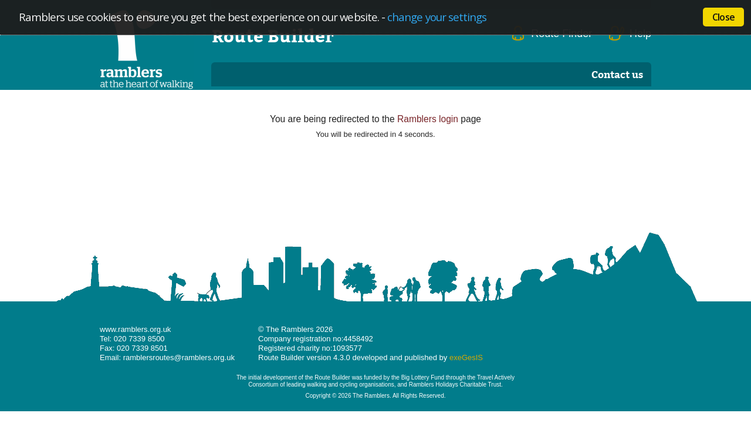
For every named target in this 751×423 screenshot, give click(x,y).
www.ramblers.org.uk (135, 329)
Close (723, 17)
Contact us (617, 74)
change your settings (436, 16)
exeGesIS (466, 357)
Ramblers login (427, 119)
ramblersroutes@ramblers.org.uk (179, 357)
